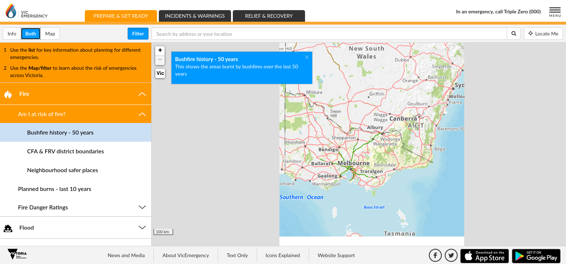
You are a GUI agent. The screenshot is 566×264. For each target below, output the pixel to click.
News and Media (126, 255)
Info (14, 33)
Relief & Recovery (269, 16)
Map (52, 33)
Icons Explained (283, 255)
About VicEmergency (185, 255)
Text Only (237, 255)
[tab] (75, 94)
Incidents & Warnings (195, 16)
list (32, 50)
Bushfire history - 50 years (206, 55)
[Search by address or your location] (329, 33)
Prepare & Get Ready (125, 15)
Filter (138, 33)
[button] (75, 94)
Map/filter (40, 68)
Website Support (336, 255)
